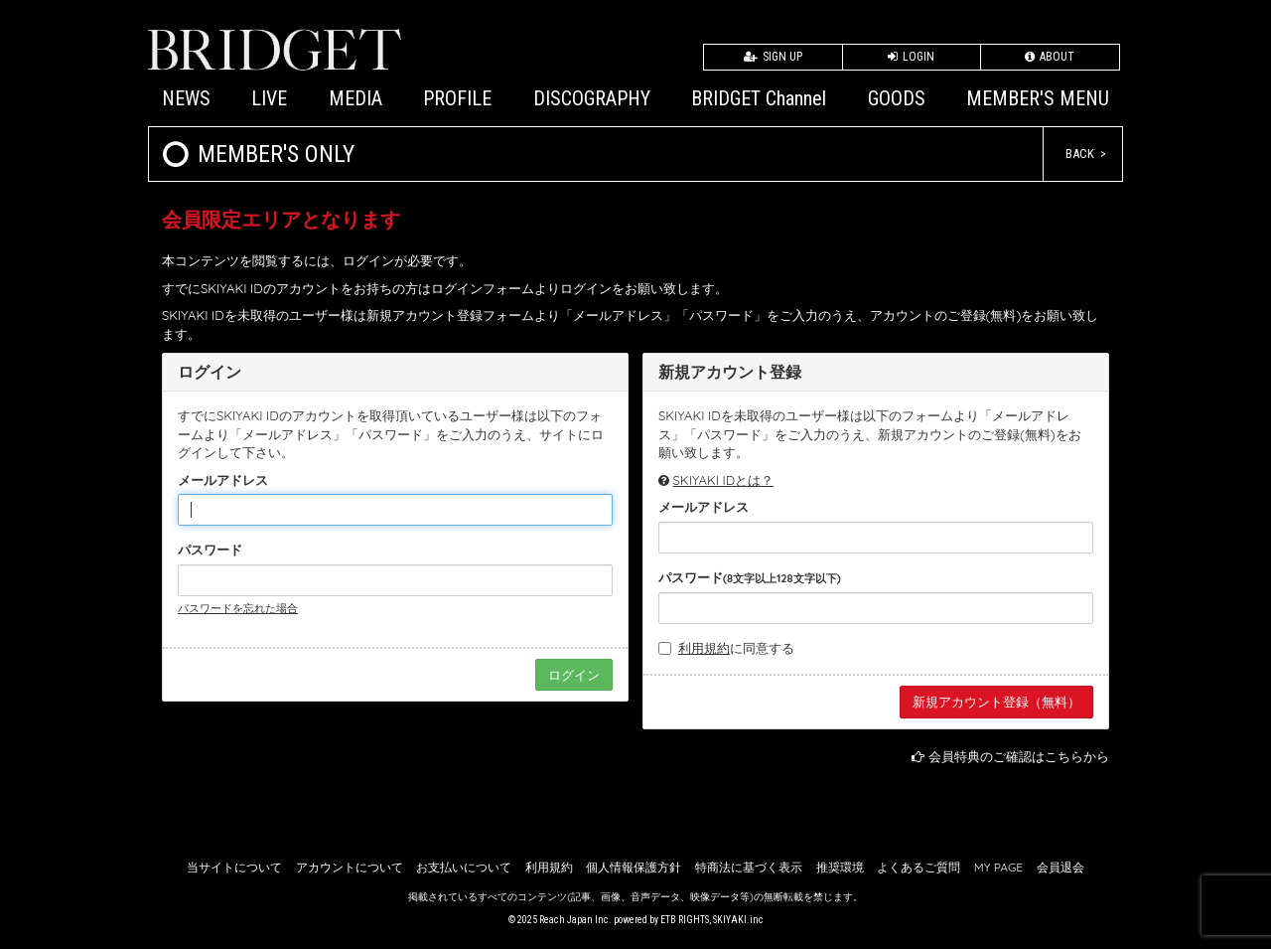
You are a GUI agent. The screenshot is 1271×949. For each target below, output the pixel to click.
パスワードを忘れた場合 (238, 608)
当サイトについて (234, 867)
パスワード (210, 549)
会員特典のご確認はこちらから (1018, 756)
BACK (1079, 153)
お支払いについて (463, 867)
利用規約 (704, 648)
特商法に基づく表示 (748, 867)
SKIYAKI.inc (738, 919)
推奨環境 (840, 867)
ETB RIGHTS (684, 919)
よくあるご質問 (918, 867)
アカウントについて (349, 867)
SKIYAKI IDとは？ (724, 480)
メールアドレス (223, 480)
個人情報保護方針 (633, 867)
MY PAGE (998, 867)
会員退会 (1060, 867)
